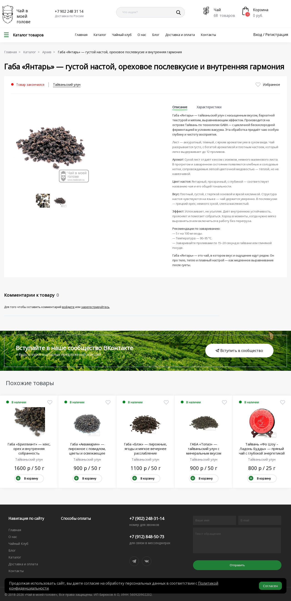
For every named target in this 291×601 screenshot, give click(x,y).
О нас (142, 35)
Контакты (208, 35)
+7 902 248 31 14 (69, 11)
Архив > (49, 52)
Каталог (99, 35)
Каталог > (32, 52)
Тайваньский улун (66, 84)
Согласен (270, 585)
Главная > (13, 52)
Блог (155, 35)
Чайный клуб (122, 35)
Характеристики (209, 107)
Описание (179, 107)
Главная (81, 35)
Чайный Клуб (18, 543)
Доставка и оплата (180, 35)
